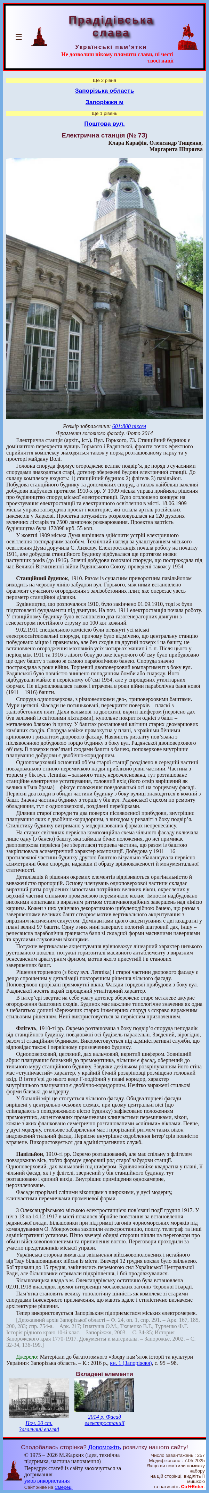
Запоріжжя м (104, 102)
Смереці (64, 1487)
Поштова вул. (104, 123)
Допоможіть (104, 1447)
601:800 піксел (129, 426)
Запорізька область (104, 90)
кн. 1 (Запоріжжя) (131, 1363)
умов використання (47, 1481)
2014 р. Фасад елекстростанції (104, 1420)
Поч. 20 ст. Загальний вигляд (39, 1426)
